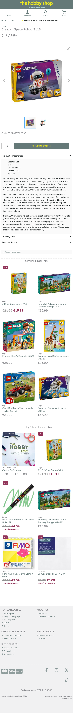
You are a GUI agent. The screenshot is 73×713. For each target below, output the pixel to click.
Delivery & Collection (11, 635)
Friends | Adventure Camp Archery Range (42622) (52, 305)
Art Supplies (8, 614)
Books (5, 626)
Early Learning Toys (11, 617)
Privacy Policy (8, 651)
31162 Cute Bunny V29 (15, 304)
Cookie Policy (8, 654)
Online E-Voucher (11, 470)
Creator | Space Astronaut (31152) (52, 409)
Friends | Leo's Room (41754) (18, 356)
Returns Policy (9, 638)
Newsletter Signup (45, 635)
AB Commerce (67, 697)
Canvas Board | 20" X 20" (51, 573)
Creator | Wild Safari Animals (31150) (53, 357)
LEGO (5, 623)
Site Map (41, 638)
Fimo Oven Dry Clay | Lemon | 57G (18, 575)
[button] (69, 48)
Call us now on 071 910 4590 (36, 690)
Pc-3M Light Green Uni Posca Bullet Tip (18, 521)
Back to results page (13, 252)
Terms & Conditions (11, 648)
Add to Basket (41, 145)
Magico (54, 696)
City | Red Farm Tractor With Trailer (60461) (17, 409)
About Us (42, 614)
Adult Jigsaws (9, 620)
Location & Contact (46, 617)
